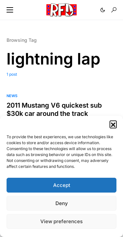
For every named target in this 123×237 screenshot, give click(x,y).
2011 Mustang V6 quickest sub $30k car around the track (54, 109)
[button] (113, 124)
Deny (61, 203)
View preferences (61, 221)
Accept (61, 185)
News (12, 95)
